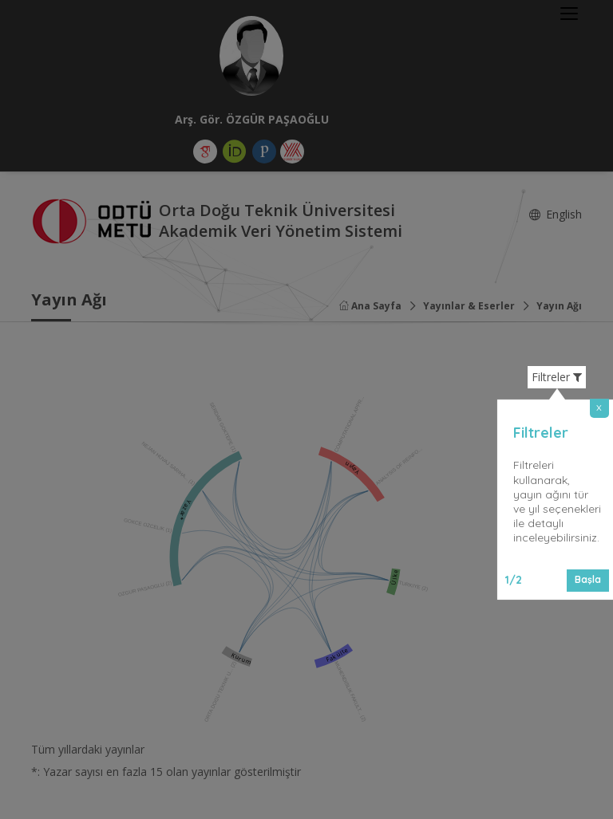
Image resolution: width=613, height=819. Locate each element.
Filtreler (557, 377)
